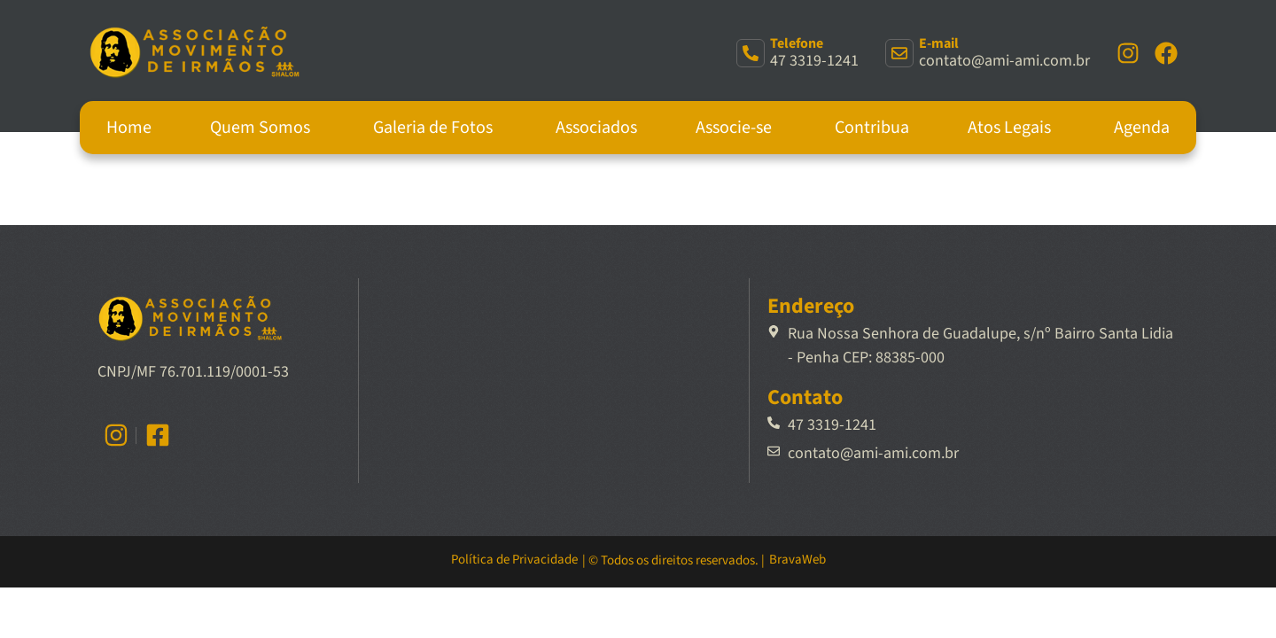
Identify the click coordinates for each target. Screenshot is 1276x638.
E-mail (939, 43)
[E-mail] (899, 53)
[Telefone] (750, 53)
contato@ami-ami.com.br (1004, 61)
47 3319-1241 (814, 61)
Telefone (796, 43)
